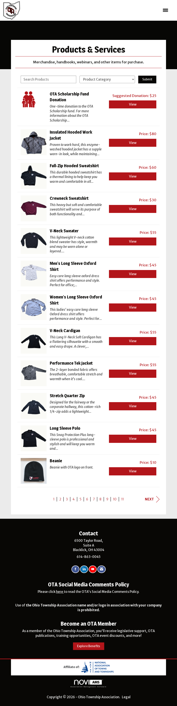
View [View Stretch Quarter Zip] (133, 406)
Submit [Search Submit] (147, 79)
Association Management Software (88, 683)
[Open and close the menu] (96, 10)
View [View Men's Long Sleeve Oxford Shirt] (133, 274)
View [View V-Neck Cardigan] (133, 341)
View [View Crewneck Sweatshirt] (133, 209)
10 (114, 499)
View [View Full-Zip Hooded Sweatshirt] (133, 176)
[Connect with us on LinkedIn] (84, 569)
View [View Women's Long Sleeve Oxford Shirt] (133, 307)
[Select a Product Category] (107, 79)
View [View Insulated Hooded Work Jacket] (133, 143)
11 (122, 499)
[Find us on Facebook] (75, 569)
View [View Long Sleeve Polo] (133, 439)
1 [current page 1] (53, 499)
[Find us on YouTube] (93, 569)
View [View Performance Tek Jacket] (133, 374)
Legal (126, 697)
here (60, 592)
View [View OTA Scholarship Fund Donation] (133, 104)
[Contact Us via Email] (101, 569)
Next (152, 499)
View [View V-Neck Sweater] (133, 241)
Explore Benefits (88, 646)
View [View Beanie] (133, 471)
